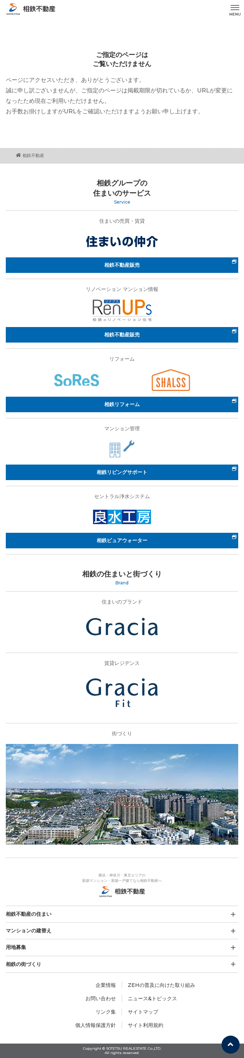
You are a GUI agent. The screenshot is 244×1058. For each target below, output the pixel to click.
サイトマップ (143, 1012)
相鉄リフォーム (122, 404)
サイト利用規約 (145, 1025)
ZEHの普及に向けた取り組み (161, 985)
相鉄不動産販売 (122, 265)
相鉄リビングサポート (122, 472)
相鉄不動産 (30, 155)
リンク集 (106, 1012)
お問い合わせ (100, 998)
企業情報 (106, 985)
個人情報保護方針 (95, 1025)
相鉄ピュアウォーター (122, 540)
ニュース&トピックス (152, 998)
